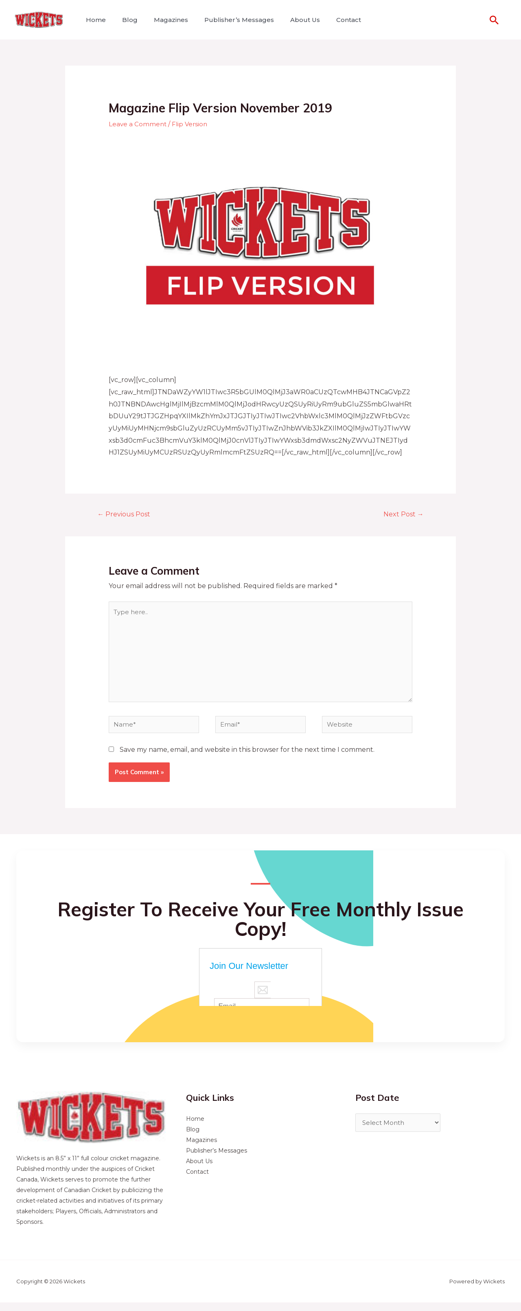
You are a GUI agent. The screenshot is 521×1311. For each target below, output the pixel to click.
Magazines (163, 20)
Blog (125, 20)
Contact (330, 20)
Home (94, 20)
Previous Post (126, 514)
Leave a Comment (138, 124)
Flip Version (191, 124)
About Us (290, 20)
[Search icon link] (494, 20)
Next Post (401, 514)
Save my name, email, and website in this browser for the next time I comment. (247, 758)
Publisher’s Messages (228, 20)
